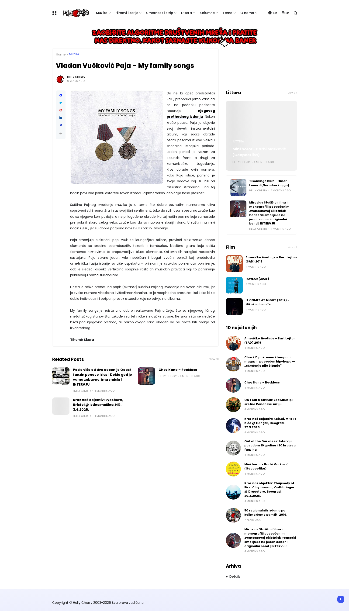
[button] (60, 133)
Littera (186, 12)
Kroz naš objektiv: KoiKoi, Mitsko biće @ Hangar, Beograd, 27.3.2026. (270, 423)
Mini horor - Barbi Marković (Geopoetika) (259, 152)
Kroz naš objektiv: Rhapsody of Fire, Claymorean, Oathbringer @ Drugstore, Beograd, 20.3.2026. (269, 489)
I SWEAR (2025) (257, 279)
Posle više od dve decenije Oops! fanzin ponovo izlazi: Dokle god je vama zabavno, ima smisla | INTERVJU (102, 377)
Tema (227, 12)
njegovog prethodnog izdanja (191, 113)
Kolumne (207, 12)
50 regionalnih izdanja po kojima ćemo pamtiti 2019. (265, 512)
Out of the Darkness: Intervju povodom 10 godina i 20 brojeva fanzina (270, 445)
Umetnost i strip (159, 12)
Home (61, 54)
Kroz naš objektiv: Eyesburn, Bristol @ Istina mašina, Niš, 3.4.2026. (98, 404)
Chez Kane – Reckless (178, 369)
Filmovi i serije (126, 12)
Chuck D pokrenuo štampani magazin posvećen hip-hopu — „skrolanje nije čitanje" (269, 361)
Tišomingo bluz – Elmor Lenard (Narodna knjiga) (269, 183)
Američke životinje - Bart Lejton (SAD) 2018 (271, 259)
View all (214, 359)
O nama (247, 12)
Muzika (101, 12)
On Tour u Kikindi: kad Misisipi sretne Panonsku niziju (268, 402)
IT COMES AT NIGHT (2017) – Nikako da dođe (267, 302)
